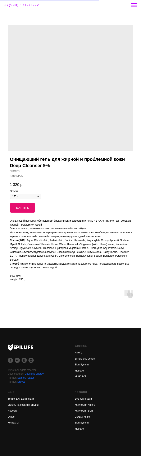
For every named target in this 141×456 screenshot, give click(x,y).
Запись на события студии (23, 404)
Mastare (79, 370)
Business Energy (34, 373)
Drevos (21, 381)
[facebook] (10, 360)
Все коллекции (83, 398)
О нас (11, 416)
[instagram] (31, 360)
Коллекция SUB (84, 410)
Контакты (13, 422)
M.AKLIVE (80, 376)
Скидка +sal (81, 416)
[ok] (24, 360)
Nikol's (78, 352)
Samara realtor (25, 377)
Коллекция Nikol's (85, 404)
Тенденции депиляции (21, 398)
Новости (12, 410)
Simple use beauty (85, 358)
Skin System (82, 364)
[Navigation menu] (134, 5)
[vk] (17, 360)
